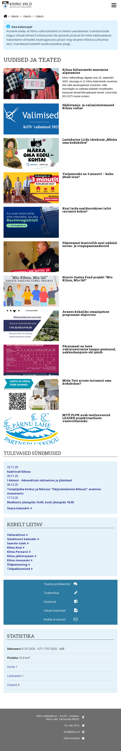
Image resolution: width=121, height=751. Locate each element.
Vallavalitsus (16, 535)
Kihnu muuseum (18, 560)
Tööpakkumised (18, 569)
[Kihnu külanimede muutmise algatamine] (60, 84)
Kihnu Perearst (17, 552)
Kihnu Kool (14, 547)
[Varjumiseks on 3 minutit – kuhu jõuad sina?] (60, 187)
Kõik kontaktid (72, 738)
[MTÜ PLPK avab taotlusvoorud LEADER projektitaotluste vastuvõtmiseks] (60, 428)
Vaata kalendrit (18, 508)
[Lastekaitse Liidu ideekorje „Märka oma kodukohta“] (60, 153)
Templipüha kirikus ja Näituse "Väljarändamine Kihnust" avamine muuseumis (60, 488)
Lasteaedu (14, 676)
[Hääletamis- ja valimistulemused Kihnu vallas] (60, 118)
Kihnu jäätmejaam (20, 556)
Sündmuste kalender (22, 539)
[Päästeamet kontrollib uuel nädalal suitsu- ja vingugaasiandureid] (60, 256)
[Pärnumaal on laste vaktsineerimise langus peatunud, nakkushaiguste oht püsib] (60, 360)
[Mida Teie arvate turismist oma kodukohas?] (60, 394)
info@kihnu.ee (72, 731)
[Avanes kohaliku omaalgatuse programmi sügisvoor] (60, 325)
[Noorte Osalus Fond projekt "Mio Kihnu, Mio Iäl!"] (60, 291)
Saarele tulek (16, 543)
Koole (11, 667)
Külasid (12, 685)
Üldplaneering (17, 564)
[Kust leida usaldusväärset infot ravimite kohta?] (60, 222)
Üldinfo (15, 16)
